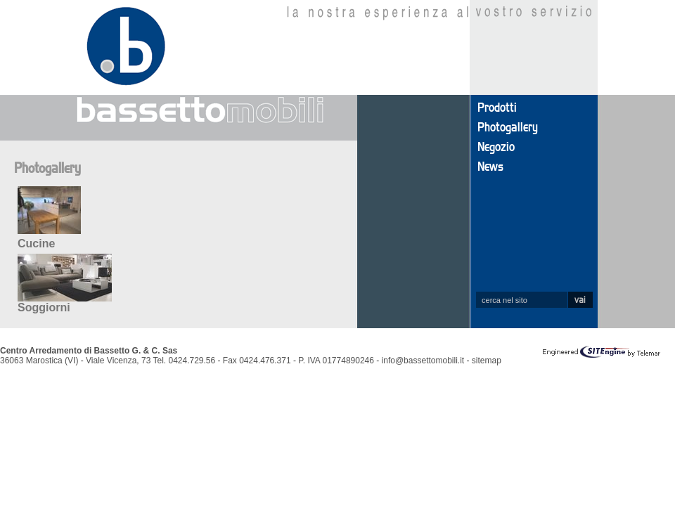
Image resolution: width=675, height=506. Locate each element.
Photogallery (507, 128)
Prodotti (497, 108)
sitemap (486, 360)
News (490, 167)
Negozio (496, 147)
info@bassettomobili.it (423, 360)
